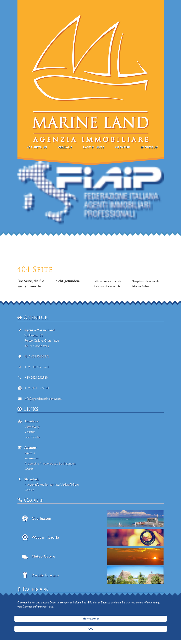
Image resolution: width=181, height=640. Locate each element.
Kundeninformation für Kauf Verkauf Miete (52, 484)
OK (90, 628)
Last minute (93, 147)
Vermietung (37, 147)
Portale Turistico (45, 575)
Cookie (29, 490)
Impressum (149, 147)
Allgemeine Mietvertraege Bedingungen (50, 463)
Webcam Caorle (45, 537)
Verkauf (65, 147)
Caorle (29, 469)
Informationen (91, 618)
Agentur (122, 147)
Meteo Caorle (43, 556)
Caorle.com (41, 518)
